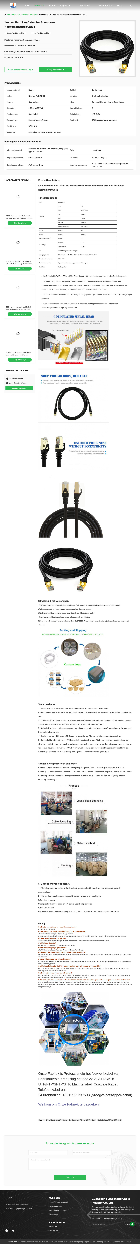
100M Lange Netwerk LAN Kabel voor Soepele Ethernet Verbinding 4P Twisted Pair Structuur (19, 309)
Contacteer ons (84, 6)
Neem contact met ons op (21, 70)
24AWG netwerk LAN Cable (56, 1120)
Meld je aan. (128, 1224)
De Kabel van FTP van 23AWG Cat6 (82, 1120)
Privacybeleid (13, 1242)
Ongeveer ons (65, 6)
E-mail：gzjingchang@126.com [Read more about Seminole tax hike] (19, 1209)
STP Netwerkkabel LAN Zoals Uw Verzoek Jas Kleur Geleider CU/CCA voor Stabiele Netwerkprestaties (19, 218)
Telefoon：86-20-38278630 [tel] (17, 1204)
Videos (52, 5)
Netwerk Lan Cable (29, 15)
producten (16, 15)
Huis (27, 5)
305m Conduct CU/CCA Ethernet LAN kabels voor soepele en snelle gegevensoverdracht (19, 263)
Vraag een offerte (55, 70)
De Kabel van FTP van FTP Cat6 (109, 1120)
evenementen (105, 5)
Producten (39, 5)
